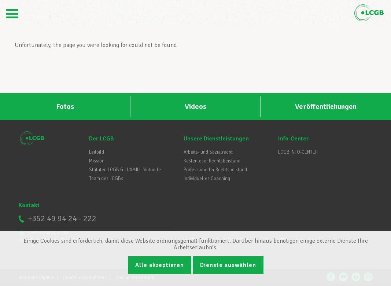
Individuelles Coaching (207, 179)
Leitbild (96, 152)
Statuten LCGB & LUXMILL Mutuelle (125, 170)
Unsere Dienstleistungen (216, 138)
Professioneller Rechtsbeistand (215, 170)
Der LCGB (101, 138)
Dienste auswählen (228, 265)
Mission (96, 161)
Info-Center (293, 138)
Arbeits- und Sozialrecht (208, 152)
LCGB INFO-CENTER (298, 152)
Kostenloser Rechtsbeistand (212, 161)
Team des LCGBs (106, 179)
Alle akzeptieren (159, 265)
